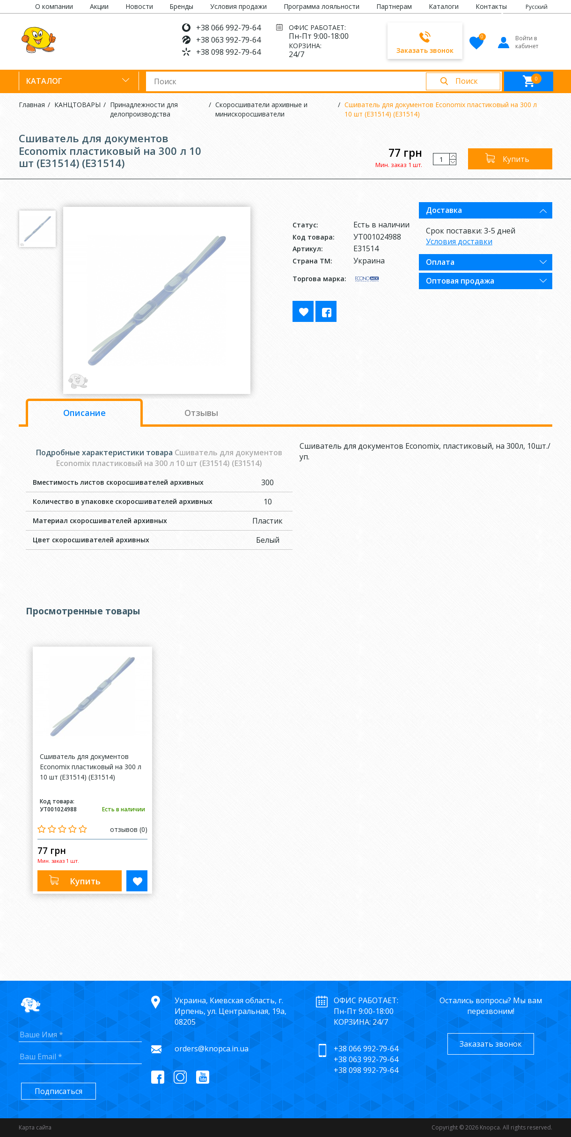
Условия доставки (459, 241)
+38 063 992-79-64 (228, 40)
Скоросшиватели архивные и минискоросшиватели (261, 109)
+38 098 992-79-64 (228, 52)
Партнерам (394, 6)
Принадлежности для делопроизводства (144, 109)
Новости (139, 6)
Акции (99, 6)
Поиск (466, 81)
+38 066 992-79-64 (228, 27)
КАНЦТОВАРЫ (77, 104)
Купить (516, 159)
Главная (32, 104)
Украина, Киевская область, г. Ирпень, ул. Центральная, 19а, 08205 (230, 1011)
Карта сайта (35, 1127)
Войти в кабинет (517, 42)
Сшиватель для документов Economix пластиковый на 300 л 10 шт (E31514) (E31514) (440, 109)
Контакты (491, 6)
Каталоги (444, 6)
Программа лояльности (321, 6)
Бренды (181, 6)
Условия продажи (238, 6)
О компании (54, 6)
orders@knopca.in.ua (212, 1048)
